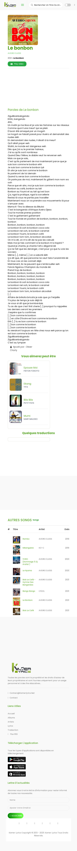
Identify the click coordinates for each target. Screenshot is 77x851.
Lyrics (10, 726)
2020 (67, 559)
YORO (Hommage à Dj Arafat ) (30, 562)
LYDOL (42, 591)
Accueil (11, 713)
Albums (11, 717)
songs (36, 520)
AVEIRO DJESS (14, 53)
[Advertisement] (43, 87)
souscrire (15, 815)
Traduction (13, 730)
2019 (67, 538)
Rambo (26, 538)
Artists (11, 721)
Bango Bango (29, 591)
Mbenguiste (28, 547)
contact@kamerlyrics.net (21, 693)
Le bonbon (27, 600)
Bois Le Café (28, 610)
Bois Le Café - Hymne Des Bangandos (29, 582)
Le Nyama (27, 570)
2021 (67, 579)
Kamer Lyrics (51, 832)
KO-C (41, 547)
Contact (13, 697)
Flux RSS (13, 734)
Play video (17, 63)
